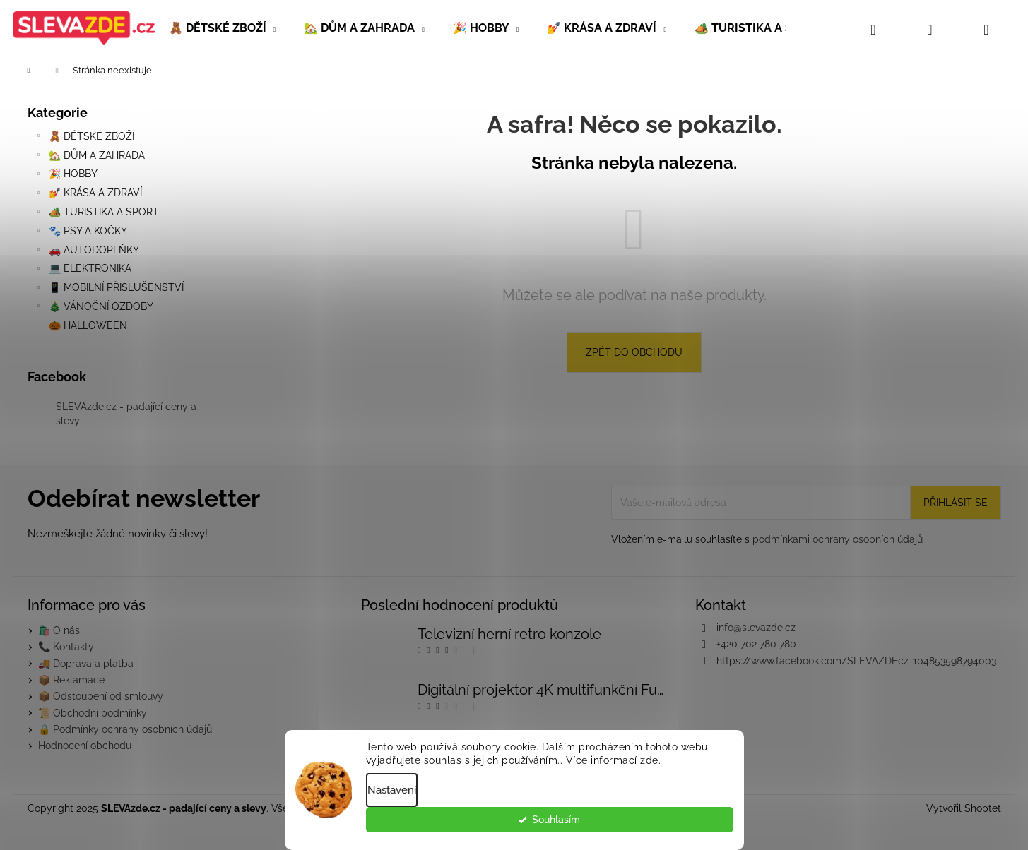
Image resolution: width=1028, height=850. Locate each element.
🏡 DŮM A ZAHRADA (90, 157)
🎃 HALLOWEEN (89, 325)
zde (649, 767)
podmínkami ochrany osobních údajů (837, 539)
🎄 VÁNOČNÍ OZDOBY (94, 308)
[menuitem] (222, 28)
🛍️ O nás (59, 630)
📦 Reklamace (71, 680)
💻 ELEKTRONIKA (83, 270)
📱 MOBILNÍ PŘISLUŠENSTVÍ (109, 289)
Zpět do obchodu (634, 352)
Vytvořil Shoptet (963, 808)
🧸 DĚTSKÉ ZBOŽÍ (84, 138)
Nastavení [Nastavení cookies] (391, 797)
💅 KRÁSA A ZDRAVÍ (88, 195)
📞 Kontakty (66, 646)
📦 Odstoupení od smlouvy (100, 696)
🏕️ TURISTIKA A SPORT (97, 214)
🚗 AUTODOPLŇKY (87, 252)
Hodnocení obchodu (84, 745)
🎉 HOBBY (66, 176)
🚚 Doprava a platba (86, 663)
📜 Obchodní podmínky (92, 713)
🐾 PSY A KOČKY (81, 233)
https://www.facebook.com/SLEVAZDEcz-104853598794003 (856, 660)
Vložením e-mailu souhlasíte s (767, 539)
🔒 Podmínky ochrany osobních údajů (125, 729)
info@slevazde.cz (756, 627)
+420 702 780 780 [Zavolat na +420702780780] (756, 644)
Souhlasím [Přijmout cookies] (695, 826)
